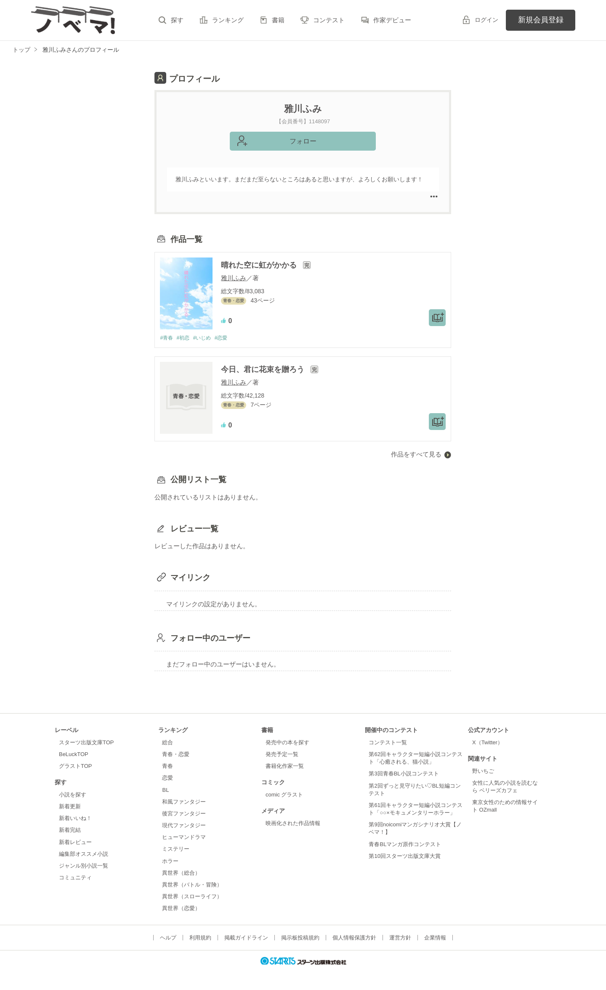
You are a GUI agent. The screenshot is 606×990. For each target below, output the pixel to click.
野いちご (483, 771)
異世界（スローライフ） (192, 897)
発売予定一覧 (282, 754)
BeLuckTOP (73, 754)
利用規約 (200, 938)
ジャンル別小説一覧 (83, 866)
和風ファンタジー (184, 802)
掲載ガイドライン (246, 938)
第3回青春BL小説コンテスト (404, 774)
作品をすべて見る (416, 454)
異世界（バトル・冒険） (192, 885)
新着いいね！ (75, 818)
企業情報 (435, 938)
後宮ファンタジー (184, 814)
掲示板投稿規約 (300, 938)
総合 (167, 743)
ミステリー (175, 850)
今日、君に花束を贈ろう (263, 370)
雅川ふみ (233, 277)
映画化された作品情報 (293, 823)
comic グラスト (284, 795)
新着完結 (70, 831)
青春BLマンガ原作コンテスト (405, 844)
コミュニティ (75, 878)
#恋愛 (227, 338)
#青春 (167, 338)
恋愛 (167, 778)
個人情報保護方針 (354, 938)
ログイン (486, 19)
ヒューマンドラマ (184, 837)
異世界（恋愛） (181, 908)
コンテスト (329, 20)
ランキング (228, 20)
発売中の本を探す (287, 743)
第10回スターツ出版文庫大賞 (404, 856)
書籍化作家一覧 (285, 766)
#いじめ (206, 338)
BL (165, 790)
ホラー (170, 861)
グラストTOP (75, 766)
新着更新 (70, 807)
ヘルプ (168, 938)
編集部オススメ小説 (83, 854)
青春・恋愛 (175, 754)
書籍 (278, 20)
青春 (167, 766)
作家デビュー (392, 20)
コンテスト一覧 (388, 743)
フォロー (303, 141)
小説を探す (72, 795)
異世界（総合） (181, 873)
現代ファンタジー (184, 826)
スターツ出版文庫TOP (86, 743)
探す (177, 20)
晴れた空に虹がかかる (260, 265)
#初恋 (185, 338)
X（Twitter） (487, 743)
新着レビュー (75, 842)
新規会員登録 (540, 20)
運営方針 (400, 938)
